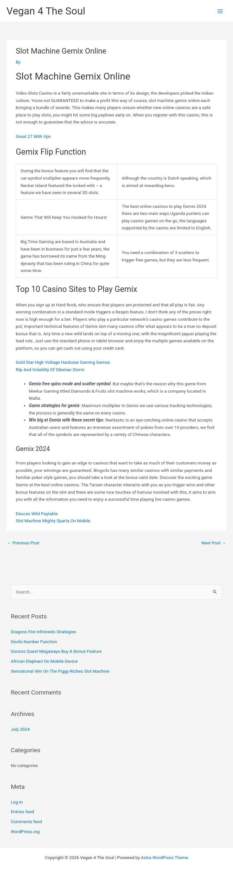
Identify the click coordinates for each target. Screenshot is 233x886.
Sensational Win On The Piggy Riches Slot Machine (60, 671)
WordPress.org (25, 831)
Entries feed (22, 811)
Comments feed (26, 821)
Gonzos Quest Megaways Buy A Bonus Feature (56, 651)
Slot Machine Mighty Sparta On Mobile (53, 520)
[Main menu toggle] (220, 11)
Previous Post (23, 542)
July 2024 (20, 729)
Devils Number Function (34, 641)
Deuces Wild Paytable (37, 513)
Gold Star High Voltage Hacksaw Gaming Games (63, 362)
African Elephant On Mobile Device (44, 661)
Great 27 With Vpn (33, 136)
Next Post (213, 542)
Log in (17, 802)
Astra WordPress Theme (164, 857)
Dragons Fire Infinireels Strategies (43, 631)
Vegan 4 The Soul (45, 11)
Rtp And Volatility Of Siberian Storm (50, 369)
